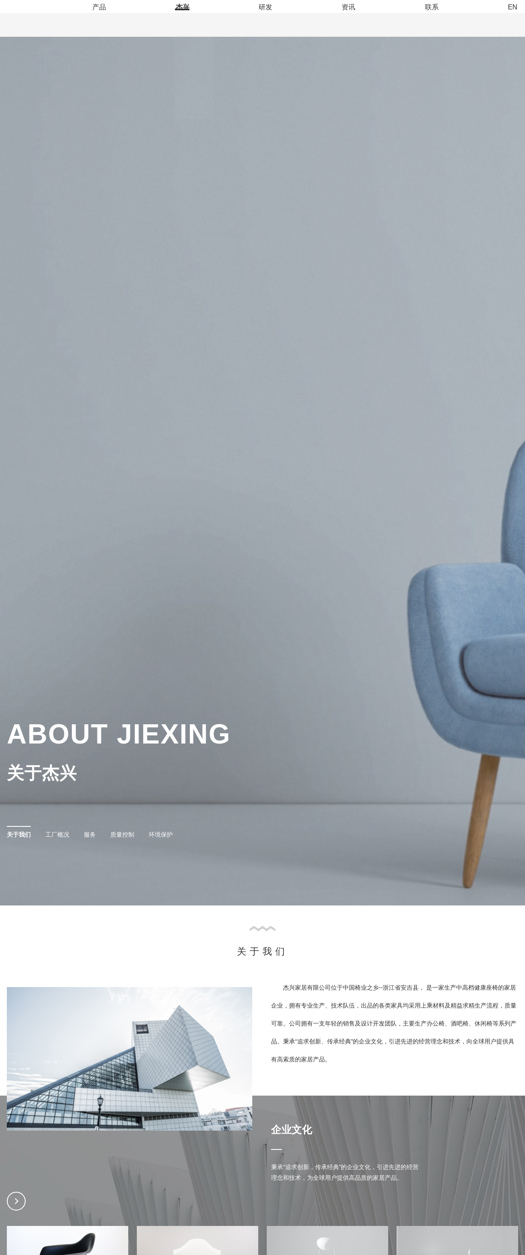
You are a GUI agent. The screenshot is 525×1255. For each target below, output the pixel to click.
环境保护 (161, 946)
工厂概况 (57, 946)
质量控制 (122, 946)
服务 (90, 946)
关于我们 (19, 946)
